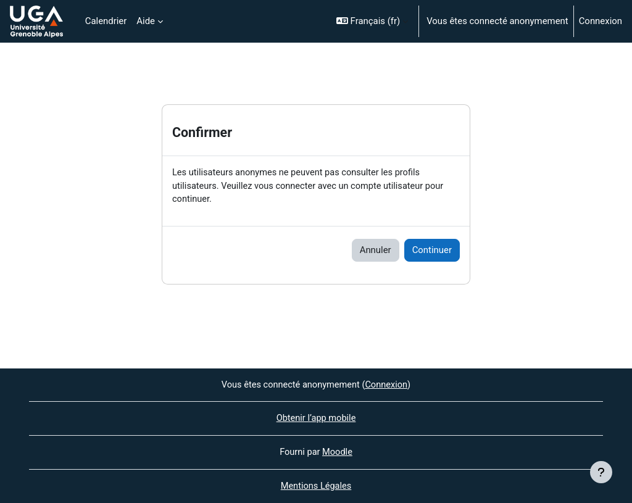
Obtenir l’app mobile (316, 417)
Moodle (337, 451)
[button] (372, 21)
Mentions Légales (316, 486)
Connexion (600, 21)
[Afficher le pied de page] (601, 472)
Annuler (375, 251)
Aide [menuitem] (145, 21)
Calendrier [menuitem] (106, 21)
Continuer (432, 251)
